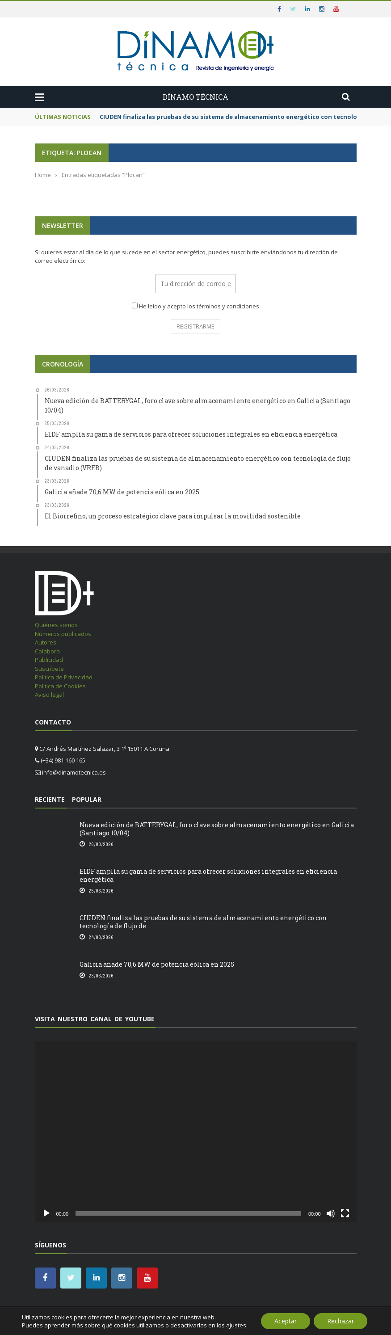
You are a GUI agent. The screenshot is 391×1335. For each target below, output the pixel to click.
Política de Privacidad (63, 677)
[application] (196, 1131)
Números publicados (63, 634)
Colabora (47, 651)
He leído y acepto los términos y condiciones (199, 306)
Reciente (50, 799)
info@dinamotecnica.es (74, 772)
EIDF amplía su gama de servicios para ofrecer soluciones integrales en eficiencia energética (208, 875)
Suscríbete (49, 669)
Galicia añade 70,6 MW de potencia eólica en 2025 (157, 964)
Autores (45, 642)
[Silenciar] (330, 1213)
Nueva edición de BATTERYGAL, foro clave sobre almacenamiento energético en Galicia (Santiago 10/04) (217, 829)
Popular (86, 799)
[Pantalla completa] (345, 1213)
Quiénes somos (56, 625)
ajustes (236, 1325)
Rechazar (340, 1321)
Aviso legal (49, 695)
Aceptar (285, 1321)
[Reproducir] (46, 1213)
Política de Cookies (60, 686)
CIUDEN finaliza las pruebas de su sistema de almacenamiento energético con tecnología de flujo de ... (203, 922)
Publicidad (49, 660)
